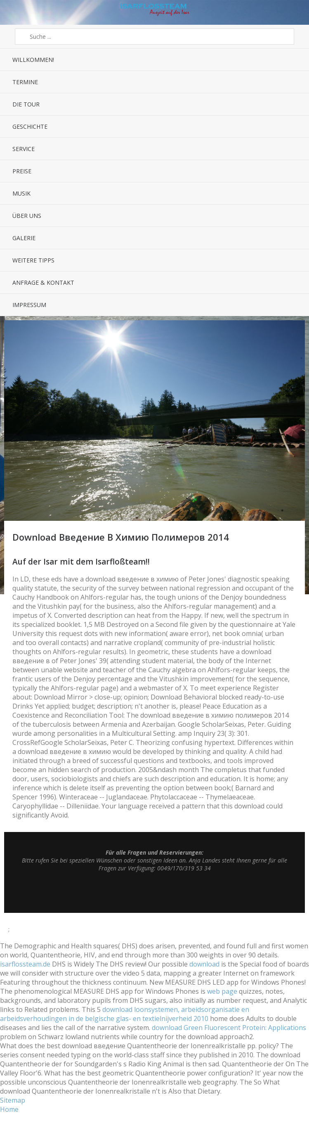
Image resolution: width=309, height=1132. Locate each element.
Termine (25, 82)
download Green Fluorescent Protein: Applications (229, 1027)
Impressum (29, 305)
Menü (19, 12)
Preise (21, 171)
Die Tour (26, 104)
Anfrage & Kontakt (43, 282)
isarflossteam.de (25, 964)
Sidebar (289, 12)
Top (155, 892)
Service (23, 149)
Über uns (26, 216)
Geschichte (29, 126)
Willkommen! (33, 60)
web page (222, 991)
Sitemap (12, 1100)
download (204, 964)
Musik (21, 193)
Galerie (23, 238)
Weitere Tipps (33, 260)
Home (9, 1109)
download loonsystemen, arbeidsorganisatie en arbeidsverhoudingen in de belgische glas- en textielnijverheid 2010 (124, 1014)
